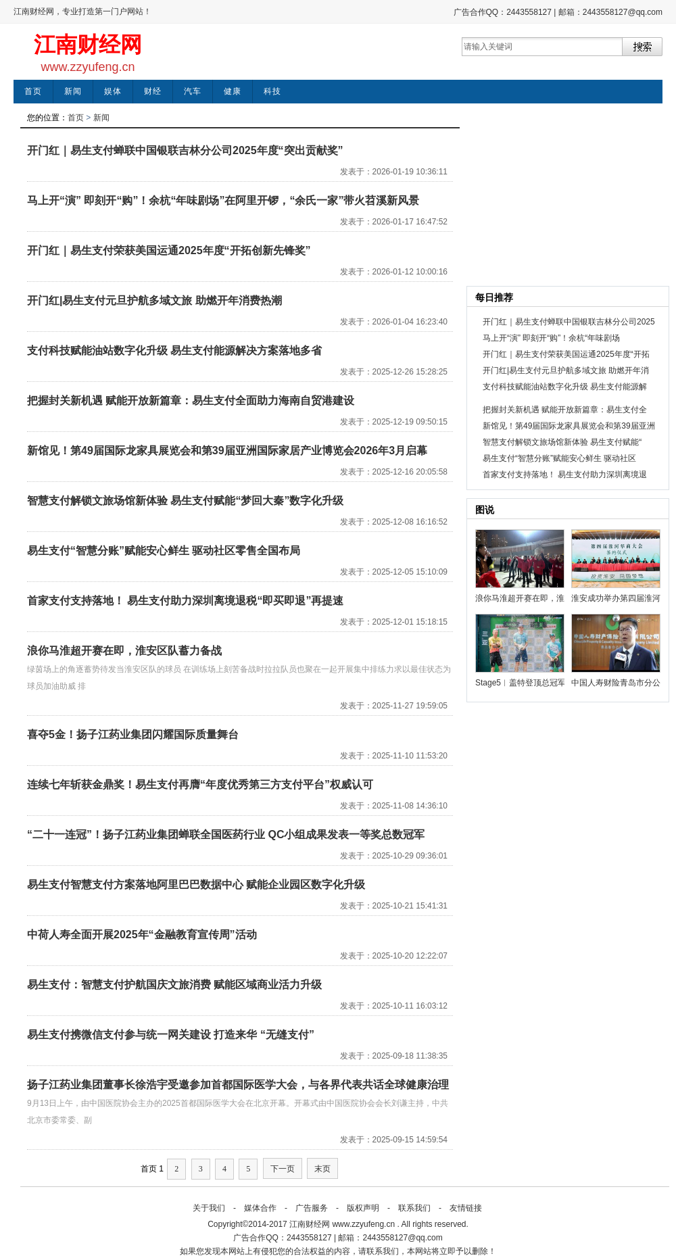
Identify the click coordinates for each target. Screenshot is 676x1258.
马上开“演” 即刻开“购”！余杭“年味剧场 (551, 338)
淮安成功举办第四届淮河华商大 (615, 598)
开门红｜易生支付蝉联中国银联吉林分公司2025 (569, 321)
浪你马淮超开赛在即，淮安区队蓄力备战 (124, 650)
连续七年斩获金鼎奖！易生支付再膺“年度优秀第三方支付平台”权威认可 (200, 784)
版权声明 (363, 1208)
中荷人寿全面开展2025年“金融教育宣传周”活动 (142, 934)
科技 (272, 91)
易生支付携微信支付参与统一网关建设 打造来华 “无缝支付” (170, 1034)
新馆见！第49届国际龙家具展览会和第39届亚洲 (569, 426)
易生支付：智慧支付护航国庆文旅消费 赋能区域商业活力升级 (174, 984)
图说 (484, 509)
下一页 (282, 1169)
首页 (33, 91)
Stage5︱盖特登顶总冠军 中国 (519, 682)
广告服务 (311, 1208)
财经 (153, 91)
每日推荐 (494, 297)
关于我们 (209, 1208)
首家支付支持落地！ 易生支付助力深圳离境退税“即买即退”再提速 (185, 600)
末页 (322, 1169)
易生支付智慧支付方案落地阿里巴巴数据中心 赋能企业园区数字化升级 (196, 884)
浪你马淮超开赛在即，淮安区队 (519, 598)
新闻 (73, 91)
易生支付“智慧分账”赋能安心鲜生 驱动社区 (559, 458)
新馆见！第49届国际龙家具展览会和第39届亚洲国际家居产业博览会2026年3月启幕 (227, 450)
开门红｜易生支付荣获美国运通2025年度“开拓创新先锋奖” (169, 250)
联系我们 (414, 1208)
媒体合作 (260, 1208)
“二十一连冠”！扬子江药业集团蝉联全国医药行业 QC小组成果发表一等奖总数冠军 (226, 834)
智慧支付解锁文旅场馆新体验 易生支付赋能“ (562, 442)
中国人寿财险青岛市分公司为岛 (615, 682)
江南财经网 (88, 44)
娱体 (113, 91)
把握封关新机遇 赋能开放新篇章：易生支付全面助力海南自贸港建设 (190, 400)
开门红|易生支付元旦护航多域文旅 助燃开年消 (566, 370)
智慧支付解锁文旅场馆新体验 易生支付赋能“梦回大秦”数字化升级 (185, 500)
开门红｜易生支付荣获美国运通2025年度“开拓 (566, 354)
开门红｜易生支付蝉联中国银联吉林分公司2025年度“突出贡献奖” (185, 150)
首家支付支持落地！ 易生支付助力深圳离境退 (565, 474)
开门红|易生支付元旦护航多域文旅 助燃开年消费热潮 (154, 300)
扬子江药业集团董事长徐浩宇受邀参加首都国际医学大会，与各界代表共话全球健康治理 (238, 1084)
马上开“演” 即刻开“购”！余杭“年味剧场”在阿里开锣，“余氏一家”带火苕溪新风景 (223, 200)
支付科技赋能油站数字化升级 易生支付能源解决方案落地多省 (174, 350)
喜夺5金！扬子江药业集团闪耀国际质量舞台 (133, 734)
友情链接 (466, 1208)
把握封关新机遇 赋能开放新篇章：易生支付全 (565, 409)
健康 (232, 91)
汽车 (192, 91)
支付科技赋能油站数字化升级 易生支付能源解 (565, 386)
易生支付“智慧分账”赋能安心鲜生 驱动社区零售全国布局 (163, 550)
